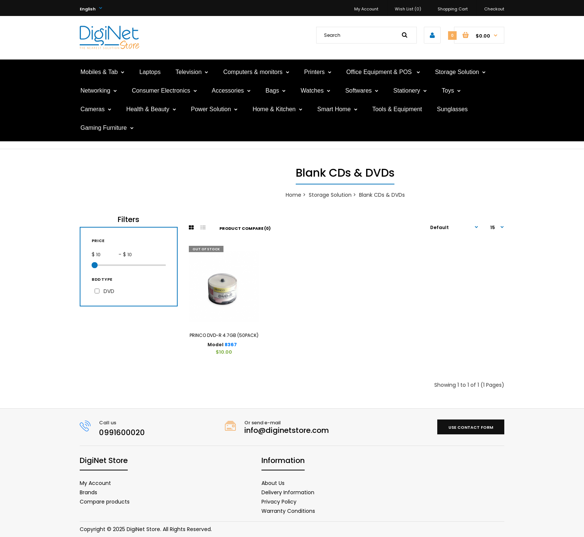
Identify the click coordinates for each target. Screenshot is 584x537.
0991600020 (122, 432)
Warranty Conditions (288, 511)
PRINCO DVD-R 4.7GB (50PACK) (224, 335)
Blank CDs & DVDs (382, 195)
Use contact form (470, 427)
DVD (109, 291)
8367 (231, 344)
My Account (366, 9)
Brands (88, 492)
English (88, 9)
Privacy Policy (278, 501)
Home (293, 195)
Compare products (105, 501)
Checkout (494, 9)
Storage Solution (330, 195)
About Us (273, 483)
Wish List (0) (408, 9)
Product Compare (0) (245, 228)
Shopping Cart (453, 9)
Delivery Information (287, 492)
